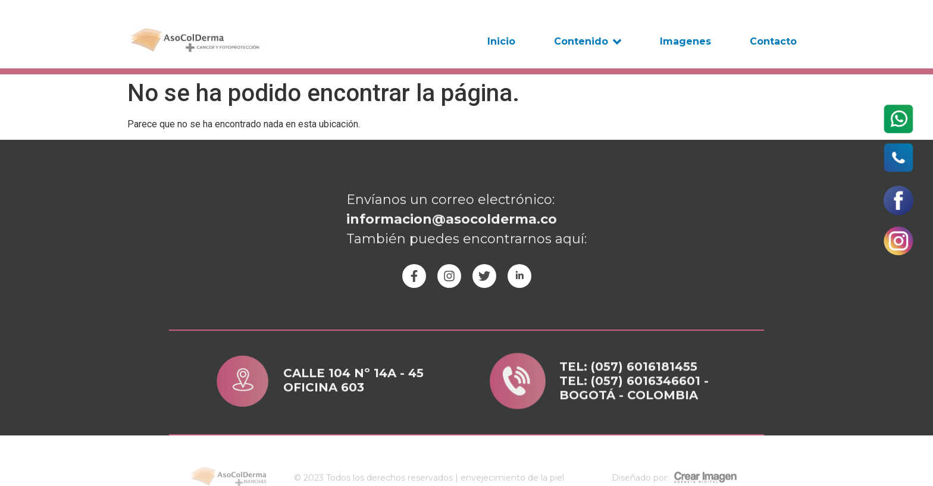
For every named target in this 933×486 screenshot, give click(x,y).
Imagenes (685, 41)
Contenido (587, 41)
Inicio (501, 41)
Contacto (773, 41)
